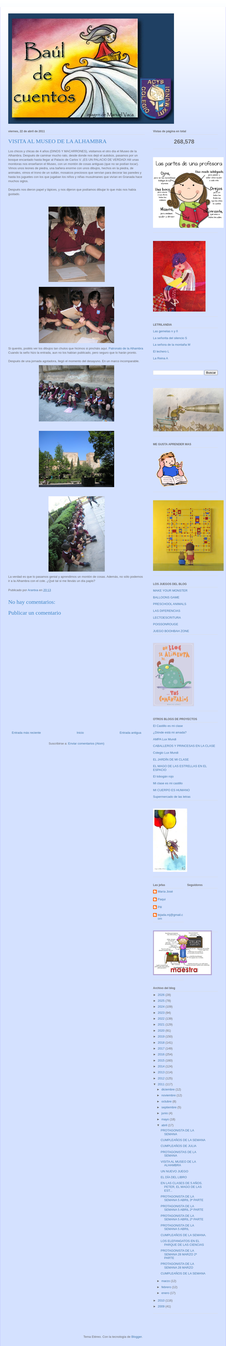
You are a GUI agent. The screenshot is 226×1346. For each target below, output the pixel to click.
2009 (161, 1306)
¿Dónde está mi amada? (169, 732)
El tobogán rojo (163, 776)
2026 (161, 995)
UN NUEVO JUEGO (174, 1171)
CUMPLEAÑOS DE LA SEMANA (183, 1140)
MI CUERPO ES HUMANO (171, 790)
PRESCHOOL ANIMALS (169, 604)
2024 (161, 1006)
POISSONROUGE (165, 624)
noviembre (169, 1095)
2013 (161, 1072)
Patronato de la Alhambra (126, 348)
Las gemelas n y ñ (165, 331)
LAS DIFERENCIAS (166, 611)
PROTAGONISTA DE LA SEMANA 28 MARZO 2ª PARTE (179, 1254)
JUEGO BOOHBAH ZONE (171, 631)
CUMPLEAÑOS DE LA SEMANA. (183, 1235)
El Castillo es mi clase (168, 726)
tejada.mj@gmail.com (170, 916)
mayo (165, 1119)
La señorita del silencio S (170, 338)
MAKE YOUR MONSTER (170, 590)
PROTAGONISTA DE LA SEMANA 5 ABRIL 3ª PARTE (182, 1198)
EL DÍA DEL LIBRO (174, 1177)
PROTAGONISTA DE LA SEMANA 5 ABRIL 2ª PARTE (182, 1208)
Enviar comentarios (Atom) (86, 743)
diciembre (168, 1089)
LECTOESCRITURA (167, 617)
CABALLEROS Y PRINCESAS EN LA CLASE (184, 746)
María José (165, 891)
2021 (161, 1024)
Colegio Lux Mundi (165, 752)
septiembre (169, 1107)
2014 (161, 1066)
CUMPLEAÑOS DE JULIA (178, 1146)
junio (165, 1113)
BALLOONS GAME (166, 597)
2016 (161, 1054)
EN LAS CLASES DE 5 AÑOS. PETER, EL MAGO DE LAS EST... (181, 1186)
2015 (161, 1060)
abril (164, 1125)
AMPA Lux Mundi (164, 739)
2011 (161, 1084)
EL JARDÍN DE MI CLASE (171, 759)
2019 (161, 1036)
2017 (161, 1048)
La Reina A (160, 358)
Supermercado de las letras (171, 796)
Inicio (80, 732)
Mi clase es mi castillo (168, 783)
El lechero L (161, 351)
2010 (161, 1300)
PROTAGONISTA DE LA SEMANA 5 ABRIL (177, 1227)
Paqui (161, 899)
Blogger (136, 1336)
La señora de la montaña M (171, 344)
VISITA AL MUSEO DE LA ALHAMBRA (178, 1163)
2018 (161, 1042)
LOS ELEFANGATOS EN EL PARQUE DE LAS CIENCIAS (182, 1242)
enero (165, 1293)
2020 (161, 1030)
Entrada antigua (130, 732)
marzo (166, 1281)
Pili (160, 907)
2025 (161, 1000)
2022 (161, 1018)
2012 (161, 1078)
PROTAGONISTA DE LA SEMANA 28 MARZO (177, 1265)
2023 (161, 1012)
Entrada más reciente (26, 732)
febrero (166, 1287)
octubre (167, 1101)
